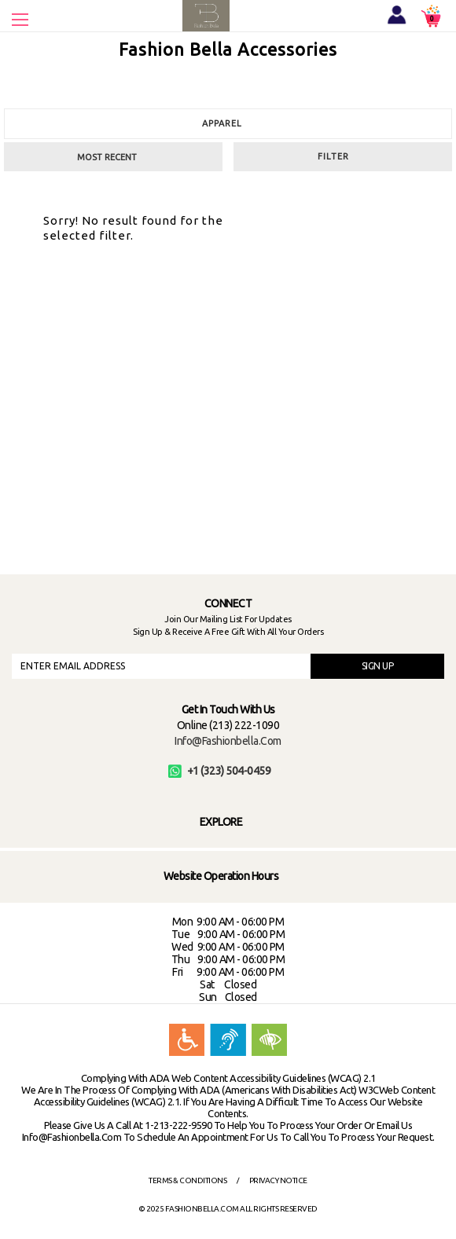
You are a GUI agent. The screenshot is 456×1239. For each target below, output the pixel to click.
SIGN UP (378, 666)
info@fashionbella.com (228, 741)
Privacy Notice (278, 1180)
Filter (333, 156)
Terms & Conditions (187, 1180)
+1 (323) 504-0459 (219, 770)
